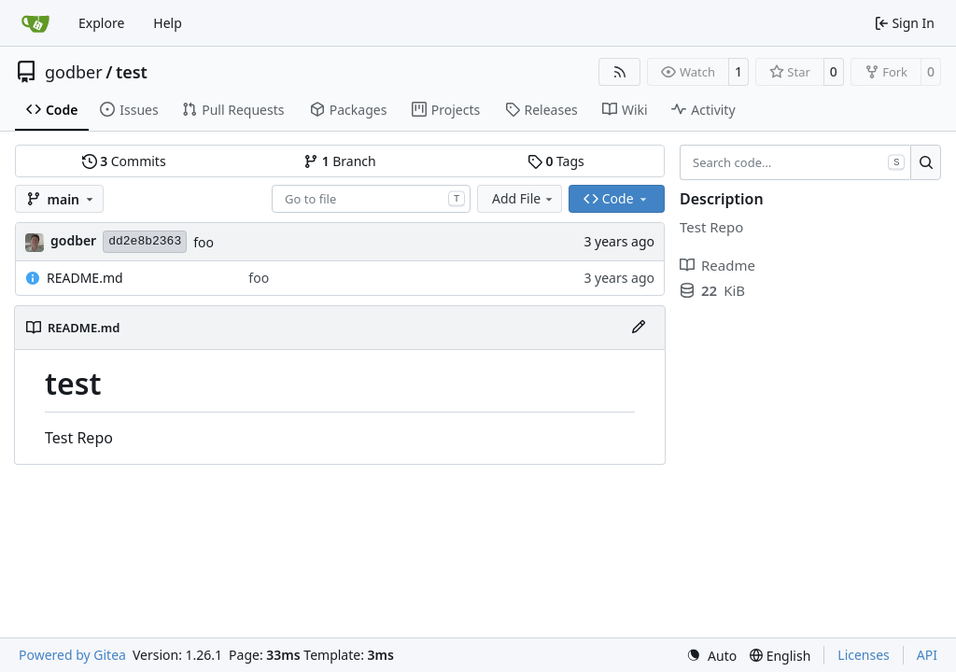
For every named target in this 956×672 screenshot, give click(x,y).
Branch (339, 161)
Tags (555, 161)
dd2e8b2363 (144, 241)
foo (203, 242)
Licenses (863, 655)
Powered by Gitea (72, 655)
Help (167, 23)
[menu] (711, 656)
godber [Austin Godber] (73, 240)
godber (74, 72)
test (132, 72)
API (927, 655)
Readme (717, 265)
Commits (124, 161)
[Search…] (925, 162)
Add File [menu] (523, 198)
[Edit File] (639, 327)
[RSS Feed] (619, 72)
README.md (85, 278)
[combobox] (371, 199)
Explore (101, 23)
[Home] (35, 23)
